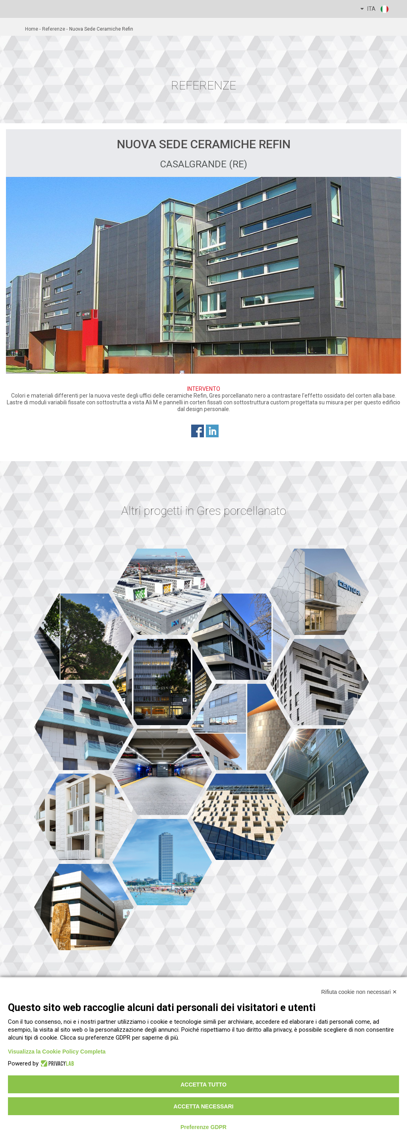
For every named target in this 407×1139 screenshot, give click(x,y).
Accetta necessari (204, 1106)
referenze (53, 29)
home (31, 29)
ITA (375, 9)
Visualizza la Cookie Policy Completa (57, 1051)
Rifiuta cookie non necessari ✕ (359, 992)
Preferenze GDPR (203, 1127)
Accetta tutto (203, 1084)
